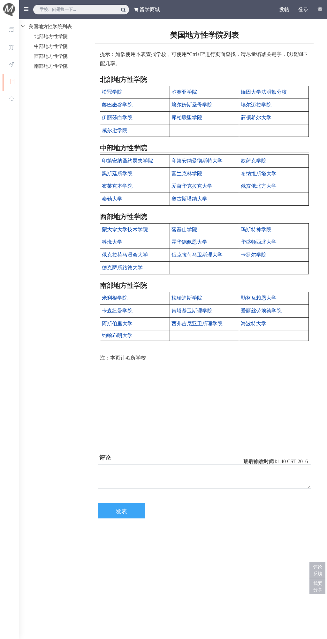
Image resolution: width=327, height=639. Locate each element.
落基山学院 (184, 229)
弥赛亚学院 (184, 92)
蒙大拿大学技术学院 (125, 229)
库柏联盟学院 (186, 117)
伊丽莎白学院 (117, 117)
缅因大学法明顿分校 (264, 92)
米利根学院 (114, 298)
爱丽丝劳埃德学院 (261, 310)
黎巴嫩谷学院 (117, 104)
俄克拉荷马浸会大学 (125, 254)
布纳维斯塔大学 (259, 173)
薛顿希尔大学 (256, 117)
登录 (303, 9)
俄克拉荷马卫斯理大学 (197, 254)
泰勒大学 (112, 198)
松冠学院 (112, 92)
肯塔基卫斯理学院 (191, 310)
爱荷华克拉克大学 (191, 186)
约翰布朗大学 (117, 335)
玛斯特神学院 (256, 229)
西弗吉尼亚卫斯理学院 (197, 323)
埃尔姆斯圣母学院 (191, 104)
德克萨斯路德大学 (122, 267)
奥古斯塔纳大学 (189, 198)
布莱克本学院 (117, 186)
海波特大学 (253, 323)
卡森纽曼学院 (117, 310)
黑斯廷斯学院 (117, 173)
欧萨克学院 (253, 160)
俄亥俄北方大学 (259, 186)
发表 (121, 511)
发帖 (284, 9)
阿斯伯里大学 (117, 323)
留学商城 (146, 9)
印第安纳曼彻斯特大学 (197, 160)
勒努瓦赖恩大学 (259, 298)
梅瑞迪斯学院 (186, 298)
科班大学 (112, 242)
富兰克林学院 (186, 173)
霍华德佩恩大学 (189, 242)
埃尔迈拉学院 (256, 104)
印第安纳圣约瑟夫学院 (127, 160)
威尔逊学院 (114, 130)
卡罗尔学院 (253, 254)
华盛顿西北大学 (259, 242)
